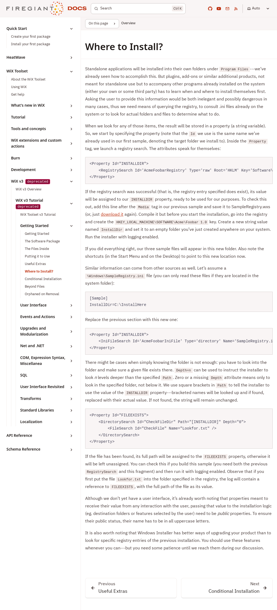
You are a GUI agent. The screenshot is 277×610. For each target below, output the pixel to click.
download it (112, 214)
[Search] (138, 8)
